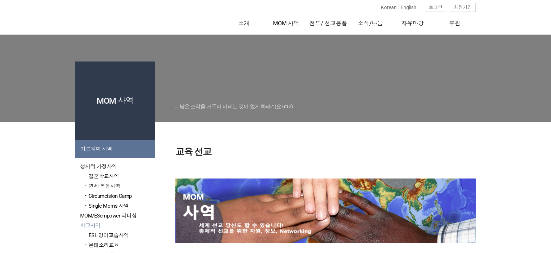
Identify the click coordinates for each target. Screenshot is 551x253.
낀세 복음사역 (104, 186)
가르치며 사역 (96, 149)
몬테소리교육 (104, 245)
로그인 (435, 7)
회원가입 (463, 7)
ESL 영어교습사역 (109, 235)
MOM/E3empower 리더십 (108, 216)
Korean (389, 7)
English (408, 7)
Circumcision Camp (110, 196)
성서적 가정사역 (98, 166)
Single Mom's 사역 (109, 206)
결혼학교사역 (104, 176)
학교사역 (90, 225)
